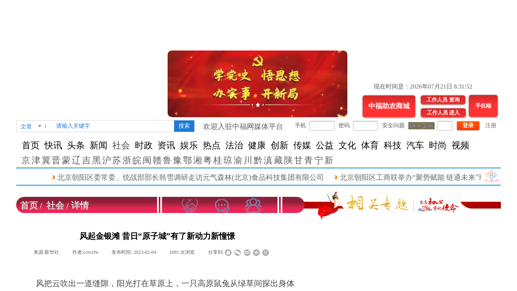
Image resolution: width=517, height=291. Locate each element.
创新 (279, 145)
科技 (392, 145)
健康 (257, 145)
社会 (121, 145)
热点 (212, 145)
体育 (370, 145)
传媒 (302, 145)
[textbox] (113, 126)
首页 (31, 145)
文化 (347, 145)
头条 (76, 145)
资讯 (166, 145)
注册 (490, 125)
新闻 (98, 145)
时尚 (438, 145)
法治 (234, 145)
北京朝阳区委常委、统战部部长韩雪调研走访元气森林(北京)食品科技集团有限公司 (195, 177)
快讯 (53, 145)
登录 (468, 125)
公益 (325, 145)
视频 (460, 145)
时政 (144, 145)
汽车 (415, 145)
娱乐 (189, 145)
